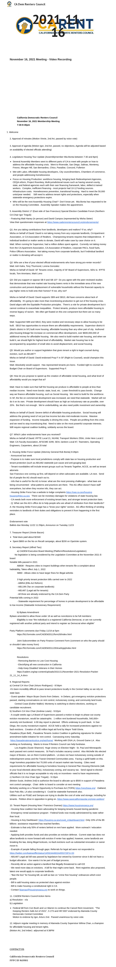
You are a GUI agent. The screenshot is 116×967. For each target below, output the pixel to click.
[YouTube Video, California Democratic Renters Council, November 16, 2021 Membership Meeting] (41, 85)
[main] (57, 26)
